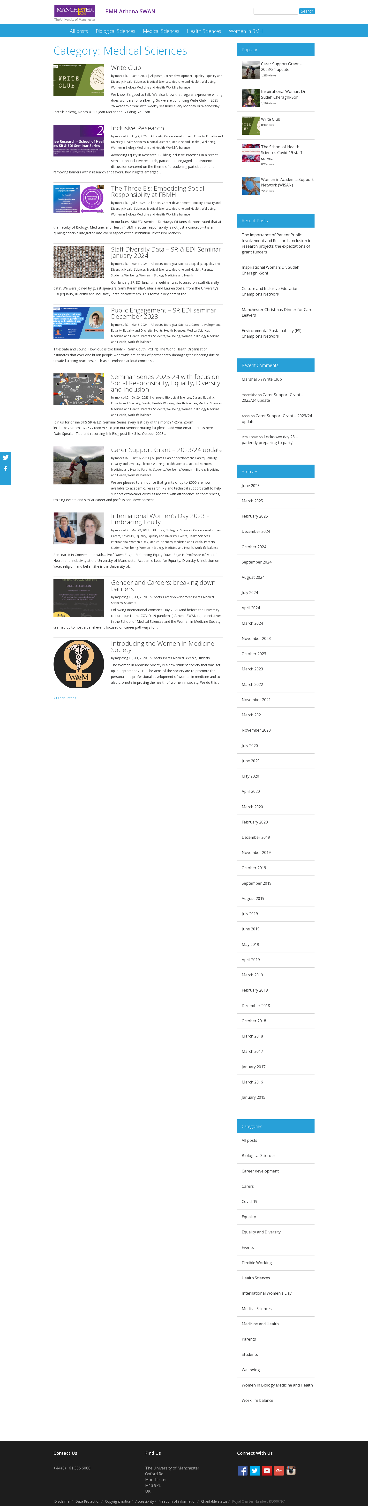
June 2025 (251, 485)
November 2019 (256, 852)
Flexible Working (163, 403)
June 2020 (251, 761)
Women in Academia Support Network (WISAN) (287, 182)
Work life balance (178, 87)
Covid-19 (128, 536)
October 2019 (254, 867)
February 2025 (255, 516)
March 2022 (252, 684)
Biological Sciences (115, 31)
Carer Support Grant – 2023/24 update (167, 449)
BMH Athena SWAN (57, 28)
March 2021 (252, 715)
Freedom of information (177, 1501)
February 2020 (255, 822)
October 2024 (254, 546)
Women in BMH (246, 31)
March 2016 (252, 1082)
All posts (79, 31)
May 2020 (250, 776)
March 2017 (252, 1051)
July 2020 (250, 745)
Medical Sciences (161, 31)
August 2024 (253, 577)
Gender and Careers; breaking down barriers (163, 585)
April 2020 (251, 791)
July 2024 (250, 592)
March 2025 (252, 501)
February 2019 (255, 990)
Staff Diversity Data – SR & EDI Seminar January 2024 (166, 252)
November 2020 (256, 730)
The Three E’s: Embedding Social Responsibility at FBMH (157, 191)
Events (158, 330)
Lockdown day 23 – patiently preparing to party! (270, 439)
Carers (197, 397)
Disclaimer (62, 1501)
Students (117, 275)
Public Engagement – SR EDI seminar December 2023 (164, 313)
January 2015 (253, 1097)
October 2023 (254, 653)
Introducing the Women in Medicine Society (162, 646)
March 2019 (252, 975)
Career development (178, 76)
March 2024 (252, 623)
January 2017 (253, 1066)
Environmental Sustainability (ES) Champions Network (271, 333)
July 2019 (250, 913)
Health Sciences (204, 31)
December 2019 (256, 837)
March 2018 (252, 1036)
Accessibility (144, 1501)
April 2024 (251, 607)
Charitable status (214, 1501)
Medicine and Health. (186, 82)
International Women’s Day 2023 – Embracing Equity (160, 518)
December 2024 (256, 531)
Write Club (126, 67)
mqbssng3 (122, 597)
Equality (199, 76)
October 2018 (254, 1021)
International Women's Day (129, 542)
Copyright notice (118, 1501)
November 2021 (256, 699)
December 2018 (256, 1005)
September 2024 (256, 562)
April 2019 (251, 959)
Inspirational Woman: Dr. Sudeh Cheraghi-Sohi (283, 94)
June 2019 (251, 929)
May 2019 (250, 944)
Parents (207, 269)
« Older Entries (64, 698)
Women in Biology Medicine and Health (138, 87)
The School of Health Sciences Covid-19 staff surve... (281, 152)
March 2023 (252, 669)
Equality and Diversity (137, 330)
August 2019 (253, 898)
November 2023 (256, 638)
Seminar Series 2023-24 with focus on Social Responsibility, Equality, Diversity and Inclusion (165, 382)
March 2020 (252, 806)
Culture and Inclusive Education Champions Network (270, 291)
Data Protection (87, 1501)
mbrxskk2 (121, 76)
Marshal (249, 379)
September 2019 (256, 883)
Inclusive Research (137, 128)
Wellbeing (208, 82)
